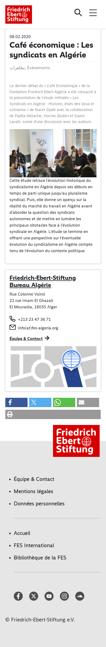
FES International (34, 545)
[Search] (79, 12)
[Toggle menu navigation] (93, 12)
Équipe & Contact (26, 338)
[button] (16, 402)
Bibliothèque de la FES (40, 557)
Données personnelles (39, 503)
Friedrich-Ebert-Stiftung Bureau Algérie (43, 281)
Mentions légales (33, 491)
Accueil (22, 533)
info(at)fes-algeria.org (38, 327)
